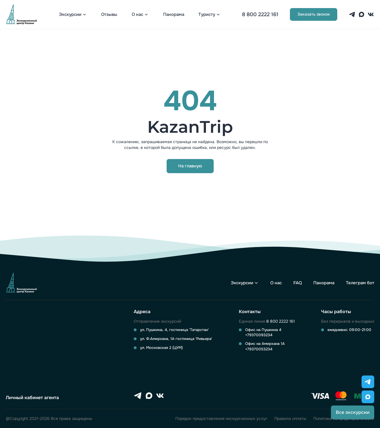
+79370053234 (258, 349)
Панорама (173, 14)
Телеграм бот (360, 283)
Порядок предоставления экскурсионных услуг (221, 418)
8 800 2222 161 (260, 14)
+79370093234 (258, 334)
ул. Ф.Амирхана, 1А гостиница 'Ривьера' (176, 338)
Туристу (206, 14)
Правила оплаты (290, 418)
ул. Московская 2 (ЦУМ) (161, 347)
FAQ (297, 283)
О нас (137, 14)
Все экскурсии (353, 412)
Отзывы (109, 14)
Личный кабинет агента (32, 397)
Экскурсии (70, 14)
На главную (190, 166)
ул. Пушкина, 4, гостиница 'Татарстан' (174, 329)
